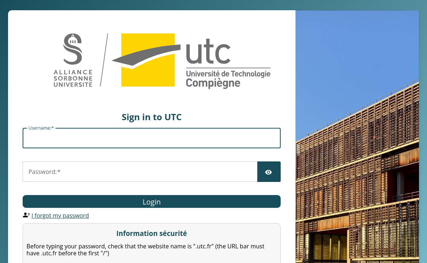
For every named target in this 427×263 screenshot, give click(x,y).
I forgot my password (60, 215)
